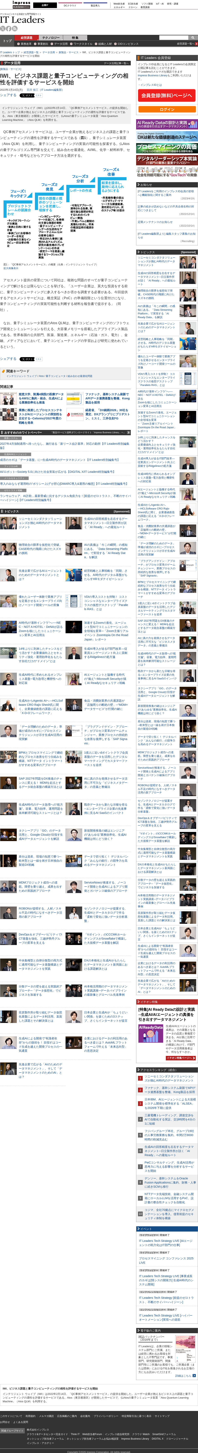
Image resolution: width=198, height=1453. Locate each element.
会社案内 (85, 1416)
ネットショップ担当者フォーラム (45, 1438)
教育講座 (145, 7)
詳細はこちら (183, 1375)
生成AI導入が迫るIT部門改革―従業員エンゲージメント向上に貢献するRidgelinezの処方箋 (105, 653)
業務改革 (26, 43)
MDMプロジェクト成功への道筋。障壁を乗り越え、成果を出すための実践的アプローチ (40, 886)
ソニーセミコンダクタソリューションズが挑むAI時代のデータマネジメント (40, 523)
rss (15, 28)
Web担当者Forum (92, 1434)
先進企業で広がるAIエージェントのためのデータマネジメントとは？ (40, 575)
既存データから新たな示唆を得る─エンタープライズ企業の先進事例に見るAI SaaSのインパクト (105, 808)
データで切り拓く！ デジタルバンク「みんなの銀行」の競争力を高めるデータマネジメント (106, 860)
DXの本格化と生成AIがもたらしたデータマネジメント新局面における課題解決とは (105, 964)
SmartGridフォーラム (164, 1434)
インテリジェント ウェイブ (21, 376)
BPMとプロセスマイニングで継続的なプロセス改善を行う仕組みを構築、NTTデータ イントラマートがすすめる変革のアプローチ (157, 589)
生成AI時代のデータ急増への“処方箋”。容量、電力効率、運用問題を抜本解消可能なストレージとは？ (41, 808)
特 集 (75, 37)
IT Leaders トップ (10, 52)
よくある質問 (20, 1422)
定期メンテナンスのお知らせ (155, 222)
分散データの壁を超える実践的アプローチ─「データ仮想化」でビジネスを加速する (40, 990)
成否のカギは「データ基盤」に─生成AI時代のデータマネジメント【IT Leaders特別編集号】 (60, 459)
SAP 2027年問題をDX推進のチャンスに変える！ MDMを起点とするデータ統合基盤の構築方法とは (40, 782)
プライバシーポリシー (106, 1416)
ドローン (132, 7)
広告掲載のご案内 (67, 1416)
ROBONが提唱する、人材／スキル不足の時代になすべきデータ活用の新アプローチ (40, 912)
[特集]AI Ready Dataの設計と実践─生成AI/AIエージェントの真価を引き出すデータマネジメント (166, 1014)
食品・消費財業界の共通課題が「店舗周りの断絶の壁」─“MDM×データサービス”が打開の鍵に (106, 705)
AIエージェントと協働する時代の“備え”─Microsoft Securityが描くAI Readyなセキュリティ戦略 (105, 679)
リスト (38, 95)
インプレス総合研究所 (117, 1434)
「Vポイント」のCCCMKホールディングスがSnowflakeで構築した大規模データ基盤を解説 (105, 938)
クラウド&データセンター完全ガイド (47, 1434)
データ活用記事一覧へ (116, 63)
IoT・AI (160, 4)
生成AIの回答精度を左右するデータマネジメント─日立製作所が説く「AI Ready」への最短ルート (105, 523)
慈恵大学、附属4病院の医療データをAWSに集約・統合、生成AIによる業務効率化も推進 (41, 398)
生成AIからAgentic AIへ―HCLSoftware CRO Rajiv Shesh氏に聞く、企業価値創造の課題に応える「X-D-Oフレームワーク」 (156, 512)
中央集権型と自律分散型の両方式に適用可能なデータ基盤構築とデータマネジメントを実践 (40, 964)
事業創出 (43, 43)
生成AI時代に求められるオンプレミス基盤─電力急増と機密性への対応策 (40, 679)
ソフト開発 (147, 4)
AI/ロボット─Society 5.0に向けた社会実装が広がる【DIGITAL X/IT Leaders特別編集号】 (58, 471)
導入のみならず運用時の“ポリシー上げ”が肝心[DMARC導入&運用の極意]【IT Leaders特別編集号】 (64, 483)
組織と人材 (105, 43)
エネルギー (119, 7)
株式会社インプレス (38, 1429)
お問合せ (5, 1422)
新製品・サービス (69, 52)
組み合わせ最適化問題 (80, 376)
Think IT (75, 1434)
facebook (9, 28)
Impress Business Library (152, 75)
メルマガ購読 (46, 1416)
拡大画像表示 (11, 268)
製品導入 (95, 5)
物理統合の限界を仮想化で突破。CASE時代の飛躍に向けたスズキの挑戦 (40, 549)
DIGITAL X (158, 1438)
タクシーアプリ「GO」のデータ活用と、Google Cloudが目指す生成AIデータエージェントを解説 (41, 834)
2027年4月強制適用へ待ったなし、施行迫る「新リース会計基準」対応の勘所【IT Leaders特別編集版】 (64, 445)
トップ (7, 40)
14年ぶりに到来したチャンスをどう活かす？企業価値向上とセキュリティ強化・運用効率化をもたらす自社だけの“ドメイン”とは (157, 445)
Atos (41, 376)
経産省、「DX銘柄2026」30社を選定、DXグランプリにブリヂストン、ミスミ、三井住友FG (107, 414)
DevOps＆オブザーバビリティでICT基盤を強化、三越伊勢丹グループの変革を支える (40, 938)
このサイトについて (11, 1416)
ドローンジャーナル (177, 1438)
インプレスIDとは (151, 84)
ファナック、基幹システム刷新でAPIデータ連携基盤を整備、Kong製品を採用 (107, 398)
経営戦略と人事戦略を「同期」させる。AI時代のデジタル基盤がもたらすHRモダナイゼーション (105, 575)
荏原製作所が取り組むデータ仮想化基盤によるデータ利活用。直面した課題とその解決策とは (40, 1016)
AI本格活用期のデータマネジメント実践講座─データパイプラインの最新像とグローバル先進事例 (105, 990)
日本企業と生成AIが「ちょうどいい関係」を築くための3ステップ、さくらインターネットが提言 (105, 1016)
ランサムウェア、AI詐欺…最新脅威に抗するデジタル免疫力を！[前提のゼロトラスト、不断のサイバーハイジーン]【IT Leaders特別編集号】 (65, 498)
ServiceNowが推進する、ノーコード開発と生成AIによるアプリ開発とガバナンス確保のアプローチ (105, 886)
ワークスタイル (83, 43)
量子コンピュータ (56, 376)
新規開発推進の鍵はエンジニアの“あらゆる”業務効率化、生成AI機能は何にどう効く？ (105, 834)
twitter (3, 28)
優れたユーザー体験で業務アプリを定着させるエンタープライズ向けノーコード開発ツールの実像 (40, 601)
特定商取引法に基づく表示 (136, 1416)
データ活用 (61, 43)
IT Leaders (22, 19)
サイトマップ (162, 1416)
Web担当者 (119, 4)
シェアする (8, 95)
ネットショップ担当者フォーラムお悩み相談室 (93, 1438)
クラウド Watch (141, 1434)
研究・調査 (172, 4)
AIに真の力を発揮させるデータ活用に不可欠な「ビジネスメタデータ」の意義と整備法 (105, 782)
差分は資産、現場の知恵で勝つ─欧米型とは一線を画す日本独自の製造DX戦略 (40, 860)
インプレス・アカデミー (40, 1443)
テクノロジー (51, 37)
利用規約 (30, 1416)
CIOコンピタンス (128, 43)
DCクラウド (70, 5)
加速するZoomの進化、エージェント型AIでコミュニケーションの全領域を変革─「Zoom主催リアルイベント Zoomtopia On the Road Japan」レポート (106, 631)
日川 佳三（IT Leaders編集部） (45, 89)
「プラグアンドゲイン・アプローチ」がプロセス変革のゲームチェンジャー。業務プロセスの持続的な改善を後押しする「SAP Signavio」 (105, 735)
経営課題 (26, 37)
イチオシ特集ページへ (180, 1058)
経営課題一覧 (31, 52)
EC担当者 (133, 4)
